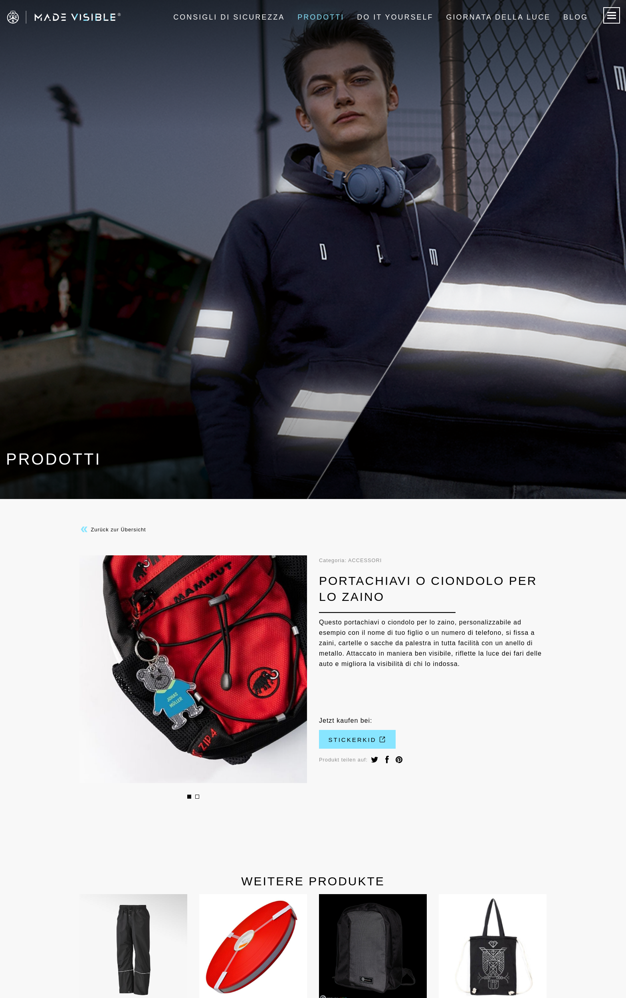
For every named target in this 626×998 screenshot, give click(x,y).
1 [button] (189, 797)
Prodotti (320, 17)
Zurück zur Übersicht (112, 529)
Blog (575, 17)
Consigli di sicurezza (229, 17)
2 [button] (197, 797)
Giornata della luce (498, 17)
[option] (193, 669)
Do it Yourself (395, 17)
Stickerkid (357, 739)
